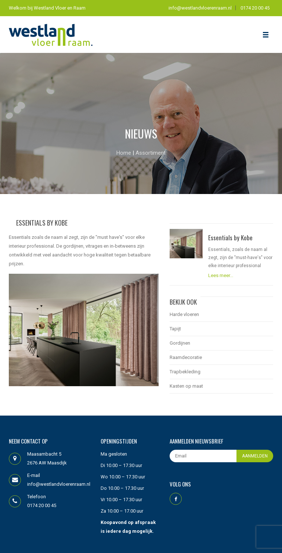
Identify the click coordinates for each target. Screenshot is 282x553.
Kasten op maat (186, 386)
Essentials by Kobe (230, 237)
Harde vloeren (184, 314)
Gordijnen (180, 343)
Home (124, 153)
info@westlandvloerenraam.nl (200, 8)
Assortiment (150, 153)
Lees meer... (220, 275)
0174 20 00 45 (255, 8)
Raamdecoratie (186, 357)
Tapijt (175, 328)
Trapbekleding (185, 371)
